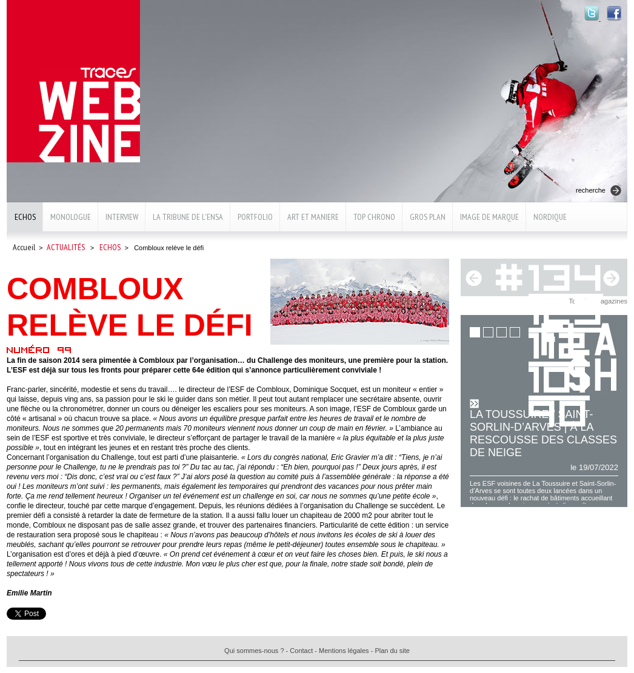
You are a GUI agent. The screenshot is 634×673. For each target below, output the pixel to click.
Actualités (66, 247)
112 (559, 343)
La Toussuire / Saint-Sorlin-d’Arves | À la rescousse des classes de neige (543, 433)
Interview (121, 216)
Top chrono (374, 216)
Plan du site (392, 650)
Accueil (24, 247)
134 (567, 275)
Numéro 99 (39, 349)
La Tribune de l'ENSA (188, 216)
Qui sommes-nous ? (254, 650)
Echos (25, 216)
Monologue (70, 216)
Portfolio (255, 216)
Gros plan (427, 216)
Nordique (550, 216)
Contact (301, 650)
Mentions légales (344, 650)
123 (567, 309)
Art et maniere (313, 216)
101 (559, 377)
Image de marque (489, 216)
